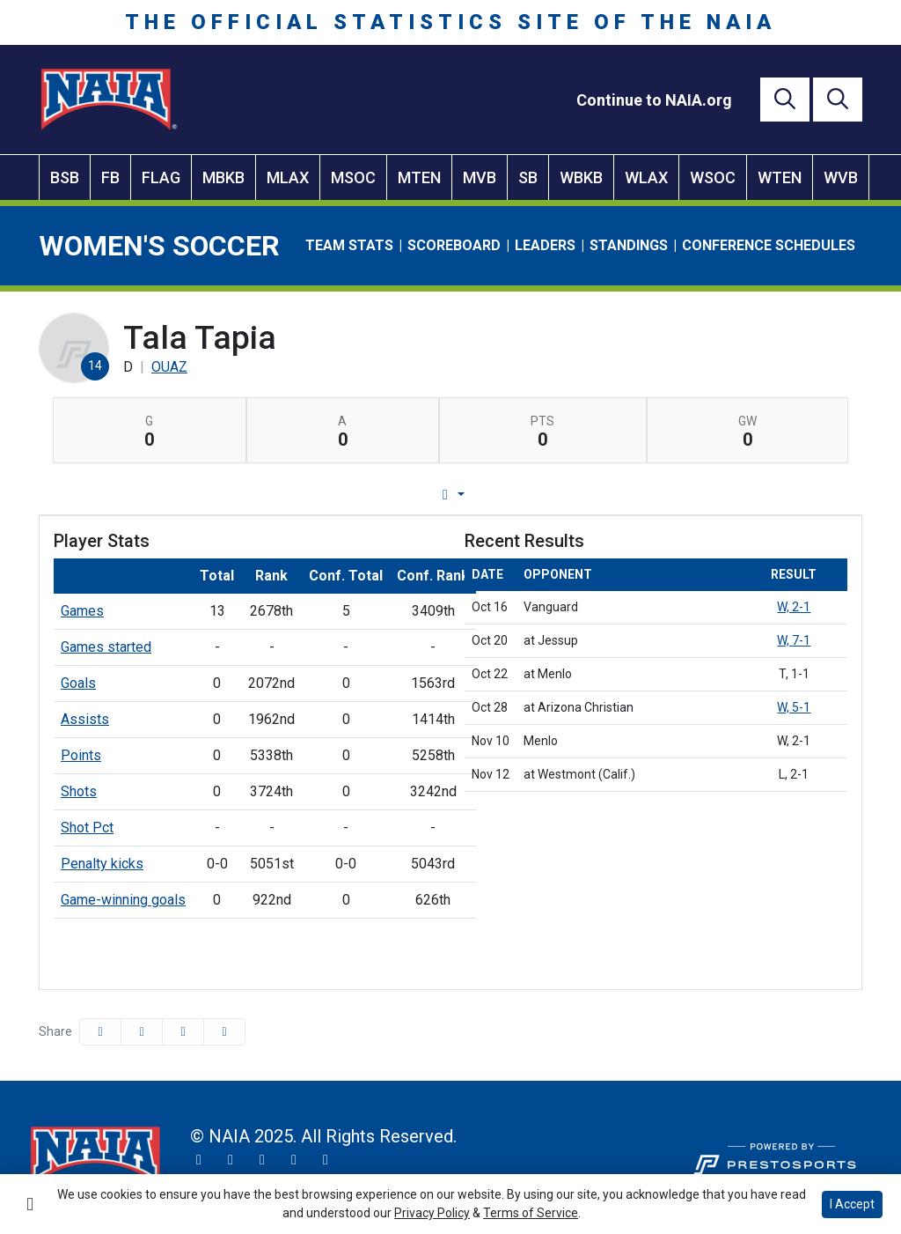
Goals (78, 683)
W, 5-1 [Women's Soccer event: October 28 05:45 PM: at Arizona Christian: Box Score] (793, 707)
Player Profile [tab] (285, 494)
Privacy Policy (432, 1213)
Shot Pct (87, 827)
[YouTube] (294, 1160)
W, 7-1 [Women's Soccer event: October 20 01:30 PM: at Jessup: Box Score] (793, 640)
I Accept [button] (852, 1204)
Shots (79, 791)
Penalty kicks (102, 863)
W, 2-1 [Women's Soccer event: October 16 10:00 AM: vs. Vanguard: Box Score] (793, 607)
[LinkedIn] (325, 1160)
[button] (224, 1032)
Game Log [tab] (405, 494)
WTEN (780, 177)
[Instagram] (230, 1160)
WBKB (581, 177)
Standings (629, 245)
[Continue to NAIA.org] (654, 100)
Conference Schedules (768, 245)
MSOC (353, 177)
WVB (841, 177)
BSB (64, 177)
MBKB (223, 177)
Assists (85, 719)
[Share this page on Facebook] (100, 1032)
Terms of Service (530, 1213)
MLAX (288, 177)
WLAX (646, 177)
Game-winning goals (123, 899)
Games (82, 610)
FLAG (161, 177)
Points (81, 755)
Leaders (545, 245)
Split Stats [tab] (629, 494)
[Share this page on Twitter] (142, 1032)
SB (528, 177)
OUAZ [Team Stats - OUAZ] (169, 366)
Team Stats (349, 245)
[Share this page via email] (183, 1032)
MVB (479, 177)
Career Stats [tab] (517, 494)
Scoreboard (454, 245)
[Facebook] (262, 1160)
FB (110, 177)
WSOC (713, 177)
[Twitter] (199, 1160)
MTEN (419, 177)
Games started (106, 647)
